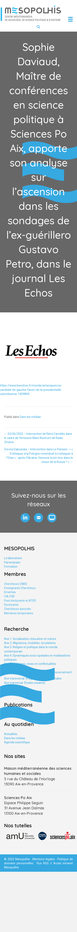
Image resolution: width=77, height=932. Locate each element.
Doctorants (11, 604)
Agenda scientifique (17, 742)
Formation (10, 566)
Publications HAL (15, 714)
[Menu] (70, 19)
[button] (25, 517)
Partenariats (12, 562)
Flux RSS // (45, 863)
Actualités (10, 734)
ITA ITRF (9, 596)
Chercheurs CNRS (15, 584)
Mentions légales (43, 859)
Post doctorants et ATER (20, 600)
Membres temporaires (18, 613)
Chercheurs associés (17, 609)
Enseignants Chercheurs (20, 588)
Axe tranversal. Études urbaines (24, 682)
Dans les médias (30, 417)
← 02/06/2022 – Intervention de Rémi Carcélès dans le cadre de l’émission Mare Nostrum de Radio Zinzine (38, 438)
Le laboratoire (13, 558)
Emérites (10, 592)
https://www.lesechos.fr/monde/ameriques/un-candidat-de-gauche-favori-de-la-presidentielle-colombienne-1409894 (31, 390)
